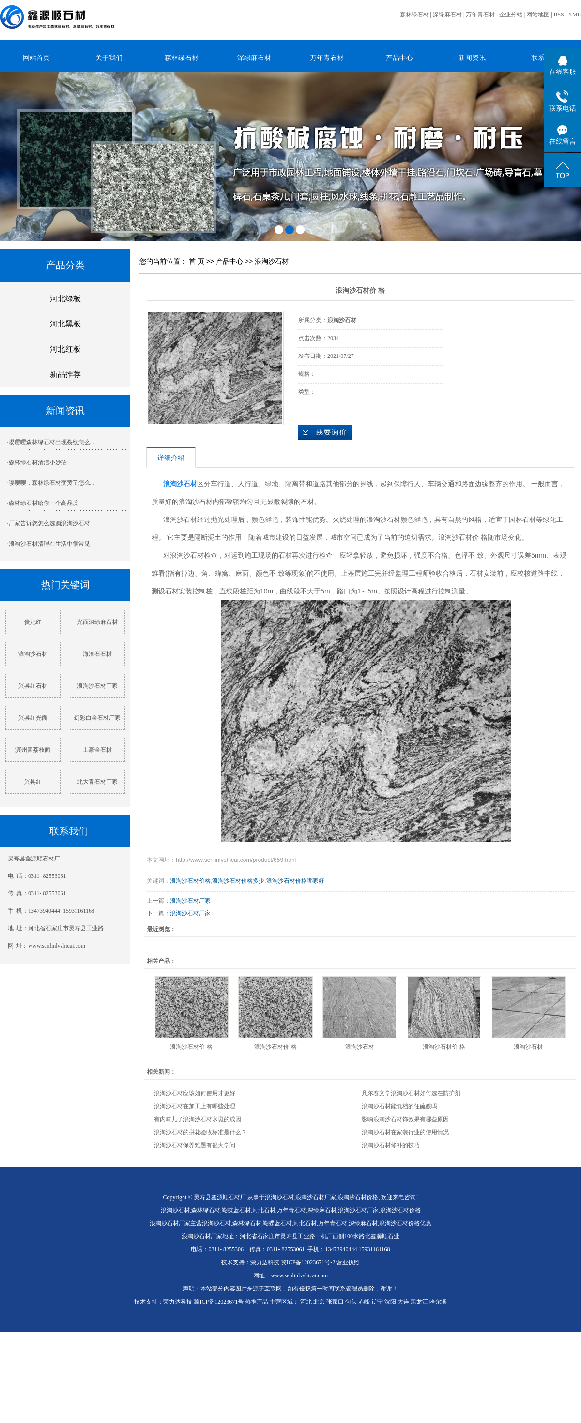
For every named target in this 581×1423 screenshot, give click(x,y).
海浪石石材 (97, 654)
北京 (319, 1301)
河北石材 (263, 1210)
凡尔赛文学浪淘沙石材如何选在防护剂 (411, 1093)
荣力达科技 (264, 1262)
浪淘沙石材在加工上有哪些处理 (194, 1106)
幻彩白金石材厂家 (97, 717)
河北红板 (65, 349)
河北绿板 (65, 299)
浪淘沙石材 (32, 654)
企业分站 (510, 14)
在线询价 (325, 432)
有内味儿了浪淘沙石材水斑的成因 (197, 1119)
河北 (306, 1301)
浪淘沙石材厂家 (97, 685)
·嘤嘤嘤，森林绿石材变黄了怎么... (50, 482)
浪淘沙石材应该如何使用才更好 (194, 1093)
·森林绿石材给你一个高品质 (42, 503)
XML (574, 14)
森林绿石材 (414, 14)
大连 (403, 1301)
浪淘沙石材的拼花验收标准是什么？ (200, 1132)
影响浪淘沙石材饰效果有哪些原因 (405, 1119)
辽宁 (377, 1301)
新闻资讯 (472, 57)
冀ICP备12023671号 (219, 1301)
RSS (559, 14)
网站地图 (538, 14)
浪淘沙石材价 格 (191, 1046)
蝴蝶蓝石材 (236, 1210)
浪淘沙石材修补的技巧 (391, 1145)
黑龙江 (419, 1301)
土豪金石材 (97, 749)
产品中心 (399, 57)
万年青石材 (480, 14)
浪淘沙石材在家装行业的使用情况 (405, 1132)
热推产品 (256, 1301)
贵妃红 (33, 622)
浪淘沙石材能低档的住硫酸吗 (399, 1106)
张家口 (335, 1301)
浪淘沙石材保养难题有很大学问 (194, 1145)
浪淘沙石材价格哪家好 (295, 880)
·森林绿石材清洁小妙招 (37, 462)
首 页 (196, 261)
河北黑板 (65, 324)
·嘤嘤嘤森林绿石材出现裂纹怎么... (50, 442)
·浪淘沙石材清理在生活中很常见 (48, 543)
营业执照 (348, 1262)
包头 (351, 1301)
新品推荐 (65, 374)
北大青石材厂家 (97, 781)
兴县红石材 (32, 685)
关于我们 (108, 57)
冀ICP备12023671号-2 (308, 1262)
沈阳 (390, 1301)
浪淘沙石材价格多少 (238, 880)
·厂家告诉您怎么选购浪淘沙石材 (48, 523)
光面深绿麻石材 (97, 622)
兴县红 (33, 781)
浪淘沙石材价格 (190, 880)
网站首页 (36, 57)
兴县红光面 (32, 717)
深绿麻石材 (447, 14)
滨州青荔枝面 (32, 749)
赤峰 (364, 1301)
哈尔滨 (438, 1301)
